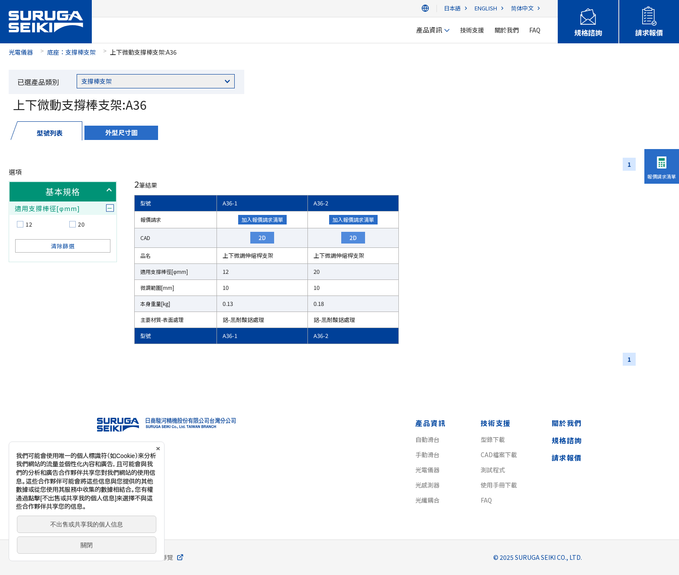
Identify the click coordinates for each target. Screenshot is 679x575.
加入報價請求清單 (262, 219)
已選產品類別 (38, 82)
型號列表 (50, 132)
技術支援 (496, 423)
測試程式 (493, 469)
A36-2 (321, 203)
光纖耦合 (427, 500)
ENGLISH (486, 8)
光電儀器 (21, 52)
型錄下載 (493, 439)
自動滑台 (427, 439)
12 (29, 224)
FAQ (486, 500)
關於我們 (567, 423)
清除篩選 (63, 246)
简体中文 (522, 8)
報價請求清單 (661, 176)
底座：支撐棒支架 (71, 52)
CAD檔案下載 (499, 454)
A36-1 (230, 203)
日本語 (452, 8)
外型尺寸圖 (121, 132)
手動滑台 (427, 454)
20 (81, 224)
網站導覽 (161, 557)
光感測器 (427, 485)
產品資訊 (430, 423)
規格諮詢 (567, 440)
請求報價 (567, 457)
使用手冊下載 (499, 485)
